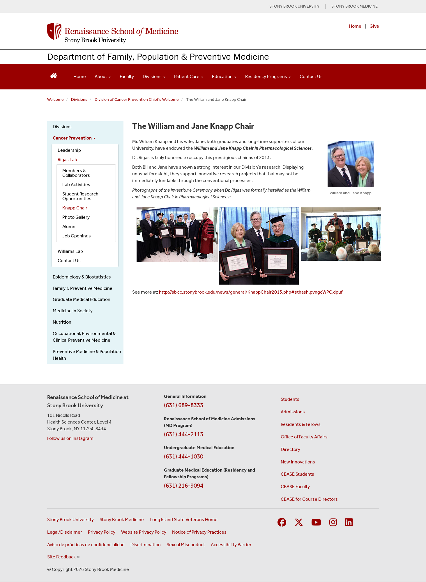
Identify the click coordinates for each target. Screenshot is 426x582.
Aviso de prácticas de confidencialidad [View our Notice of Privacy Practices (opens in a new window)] (86, 544)
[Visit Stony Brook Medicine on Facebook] (282, 523)
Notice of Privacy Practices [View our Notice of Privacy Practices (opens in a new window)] (199, 532)
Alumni (69, 226)
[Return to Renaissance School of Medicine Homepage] (53, 75)
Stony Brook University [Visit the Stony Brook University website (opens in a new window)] (70, 519)
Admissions (293, 412)
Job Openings (76, 236)
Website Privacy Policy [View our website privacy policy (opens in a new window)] (143, 532)
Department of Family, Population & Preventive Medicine (158, 56)
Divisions (79, 99)
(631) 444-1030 (183, 456)
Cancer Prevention (74, 138)
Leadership (69, 150)
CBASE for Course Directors (309, 499)
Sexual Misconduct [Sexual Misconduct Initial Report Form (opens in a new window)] (186, 544)
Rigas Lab (67, 159)
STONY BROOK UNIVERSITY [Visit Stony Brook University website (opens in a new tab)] (294, 6)
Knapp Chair (74, 208)
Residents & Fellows (301, 424)
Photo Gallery (76, 217)
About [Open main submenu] (103, 76)
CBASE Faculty (295, 486)
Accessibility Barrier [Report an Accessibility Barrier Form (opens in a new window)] (231, 544)
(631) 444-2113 (183, 434)
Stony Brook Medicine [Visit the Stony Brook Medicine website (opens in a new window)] (122, 519)
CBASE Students (297, 474)
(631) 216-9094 (183, 485)
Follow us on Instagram (70, 438)
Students (290, 399)
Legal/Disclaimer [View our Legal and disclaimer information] (64, 532)
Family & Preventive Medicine (82, 288)
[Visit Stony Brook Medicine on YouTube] (316, 523)
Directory (290, 449)
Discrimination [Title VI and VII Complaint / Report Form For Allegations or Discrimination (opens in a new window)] (145, 544)
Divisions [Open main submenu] (154, 76)
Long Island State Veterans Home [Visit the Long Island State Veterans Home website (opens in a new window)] (184, 519)
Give (374, 26)
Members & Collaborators (76, 173)
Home (355, 26)
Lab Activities (76, 184)
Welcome (55, 99)
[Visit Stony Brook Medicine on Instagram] (333, 523)
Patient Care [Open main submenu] (188, 76)
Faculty (127, 76)
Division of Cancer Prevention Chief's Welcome (137, 99)
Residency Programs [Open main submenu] (268, 76)
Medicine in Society (73, 310)
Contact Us (311, 76)
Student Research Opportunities (80, 196)
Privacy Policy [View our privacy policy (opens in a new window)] (101, 532)
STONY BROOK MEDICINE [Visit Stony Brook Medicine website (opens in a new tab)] (354, 6)
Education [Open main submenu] (224, 76)
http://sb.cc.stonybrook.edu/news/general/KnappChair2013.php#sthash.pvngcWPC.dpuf (250, 292)
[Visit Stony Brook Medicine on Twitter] (298, 523)
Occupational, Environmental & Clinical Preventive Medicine (84, 337)
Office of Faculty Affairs (304, 437)
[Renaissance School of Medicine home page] (153, 33)
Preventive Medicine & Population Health (87, 355)
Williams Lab (70, 251)
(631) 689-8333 (183, 405)
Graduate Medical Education (81, 299)
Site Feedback (63, 557)
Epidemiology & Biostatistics (82, 277)
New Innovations (298, 462)
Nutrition (62, 322)
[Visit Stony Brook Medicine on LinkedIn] (349, 523)
